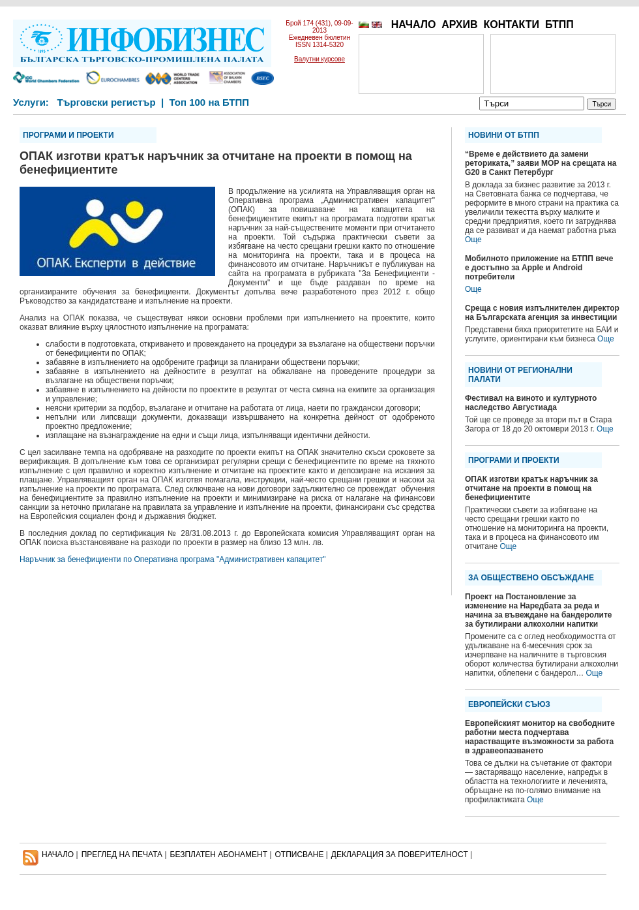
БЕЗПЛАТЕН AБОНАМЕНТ (219, 854)
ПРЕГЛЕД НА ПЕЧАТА (122, 854)
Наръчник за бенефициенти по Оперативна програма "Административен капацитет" (173, 559)
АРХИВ (459, 24)
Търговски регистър (106, 102)
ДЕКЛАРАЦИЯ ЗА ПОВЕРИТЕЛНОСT (399, 854)
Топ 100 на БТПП (210, 102)
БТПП (559, 24)
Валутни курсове (319, 59)
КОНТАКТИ (511, 24)
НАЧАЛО (413, 24)
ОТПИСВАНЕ (299, 854)
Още (473, 239)
